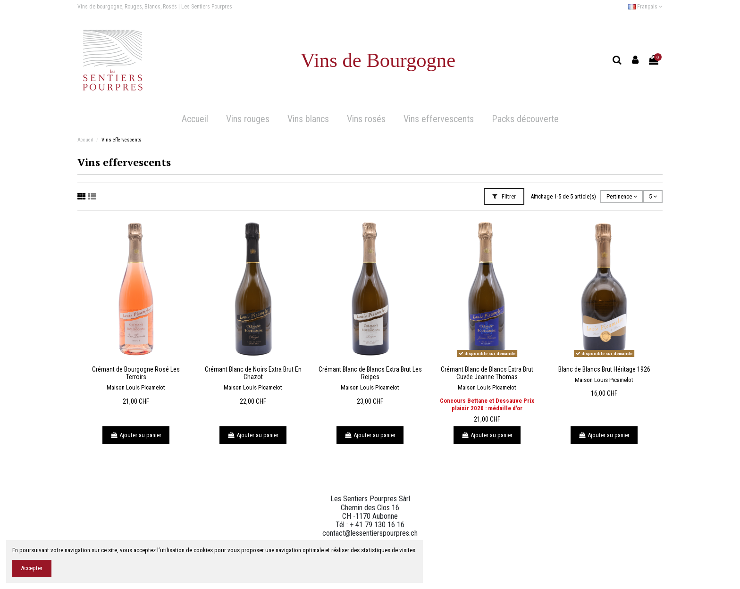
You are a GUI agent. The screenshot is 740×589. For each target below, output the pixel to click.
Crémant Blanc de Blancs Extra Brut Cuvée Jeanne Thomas (487, 373)
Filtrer (504, 196)
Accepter (31, 568)
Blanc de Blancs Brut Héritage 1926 (604, 369)
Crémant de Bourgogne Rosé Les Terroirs (136, 373)
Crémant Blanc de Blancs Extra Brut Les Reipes (370, 373)
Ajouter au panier (136, 435)
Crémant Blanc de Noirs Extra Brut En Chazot (253, 373)
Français (645, 6)
